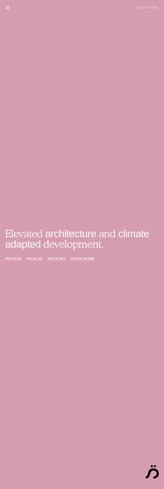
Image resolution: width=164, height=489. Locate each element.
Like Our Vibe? (147, 7)
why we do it (56, 258)
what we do (13, 258)
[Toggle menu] (7, 7)
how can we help (82, 258)
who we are (34, 258)
